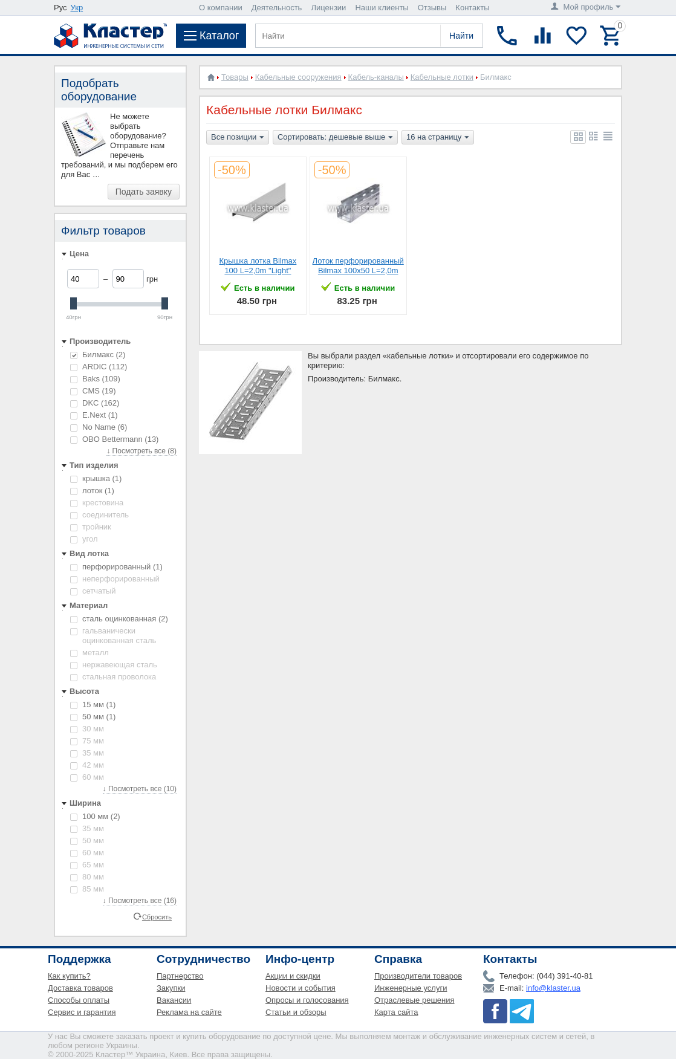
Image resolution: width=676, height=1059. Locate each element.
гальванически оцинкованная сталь (113, 635)
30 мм (87, 728)
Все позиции (237, 137)
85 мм (87, 888)
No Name (98, 427)
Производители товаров (418, 975)
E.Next (94, 414)
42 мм (87, 764)
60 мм (87, 777)
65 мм (87, 864)
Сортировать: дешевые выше (335, 137)
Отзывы (432, 7)
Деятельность (277, 7)
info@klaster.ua (553, 988)
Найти (461, 35)
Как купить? (69, 975)
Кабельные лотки (442, 77)
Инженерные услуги (410, 988)
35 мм (87, 752)
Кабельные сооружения (298, 77)
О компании (220, 7)
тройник (90, 526)
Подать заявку (143, 191)
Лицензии (328, 7)
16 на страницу (437, 137)
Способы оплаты (78, 1000)
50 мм (92, 716)
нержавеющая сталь (113, 664)
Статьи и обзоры (296, 1012)
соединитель (99, 514)
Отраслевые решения (414, 1000)
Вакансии (174, 1000)
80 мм (87, 876)
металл (89, 652)
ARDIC (98, 366)
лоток (92, 490)
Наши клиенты (381, 7)
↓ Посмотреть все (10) (140, 789)
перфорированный (116, 566)
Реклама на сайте (189, 1012)
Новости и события (300, 988)
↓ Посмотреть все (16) (140, 900)
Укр (77, 7)
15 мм (92, 704)
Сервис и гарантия (82, 1012)
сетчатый (93, 590)
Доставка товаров (80, 988)
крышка (96, 478)
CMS (93, 390)
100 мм (95, 816)
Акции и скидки (292, 975)
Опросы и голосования (307, 1000)
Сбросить (157, 916)
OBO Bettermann (114, 439)
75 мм (87, 740)
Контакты (472, 7)
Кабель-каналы (376, 77)
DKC (94, 402)
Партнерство (180, 975)
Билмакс (97, 354)
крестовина (96, 502)
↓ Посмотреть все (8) (141, 451)
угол (84, 538)
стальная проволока (113, 676)
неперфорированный (115, 578)
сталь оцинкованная (119, 618)
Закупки (171, 988)
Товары (235, 77)
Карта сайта (396, 1012)
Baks (95, 378)
